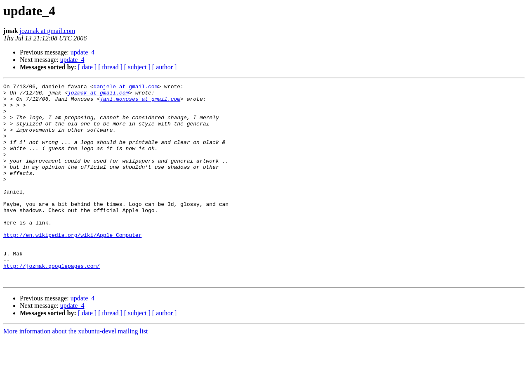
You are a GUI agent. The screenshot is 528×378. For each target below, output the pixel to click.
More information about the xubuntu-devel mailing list (75, 370)
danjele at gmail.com (125, 87)
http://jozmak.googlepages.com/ (51, 303)
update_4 (83, 52)
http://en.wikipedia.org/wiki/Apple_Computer (72, 265)
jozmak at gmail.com (47, 30)
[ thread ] (110, 67)
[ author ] (164, 67)
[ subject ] (137, 67)
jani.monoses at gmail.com (140, 102)
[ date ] (87, 67)
